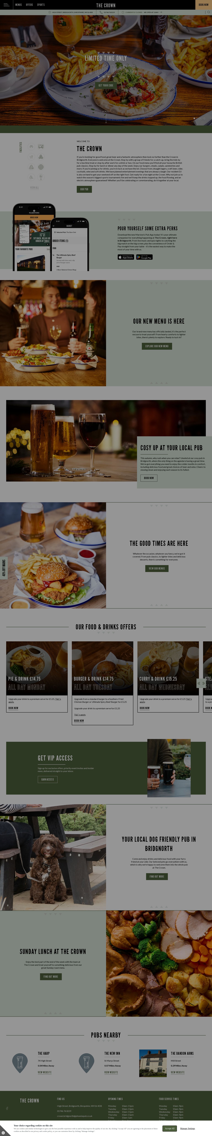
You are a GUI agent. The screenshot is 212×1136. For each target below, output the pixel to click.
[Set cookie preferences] (5, 1130)
